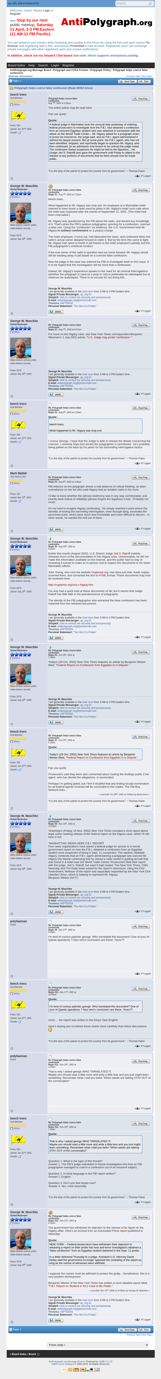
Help (31, 65)
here (89, 107)
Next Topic (147, 76)
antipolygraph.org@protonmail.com (76, 300)
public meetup (22, 25)
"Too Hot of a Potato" (84, 306)
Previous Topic (133, 76)
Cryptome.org (99, 572)
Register (15, 13)
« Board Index (18, 1354)
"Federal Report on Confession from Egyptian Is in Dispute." (93, 665)
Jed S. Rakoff (122, 553)
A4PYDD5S (66, 303)
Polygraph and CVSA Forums (70, 70)
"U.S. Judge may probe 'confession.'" (109, 337)
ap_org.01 (86, 294)
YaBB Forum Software (62, 1364)
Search (43, 65)
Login (46, 10)
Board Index (16, 65)
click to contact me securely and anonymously (85, 297)
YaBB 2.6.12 (105, 1361)
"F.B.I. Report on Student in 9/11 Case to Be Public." (80, 1286)
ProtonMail (77, 46)
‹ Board (31, 1354)
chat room (79, 55)
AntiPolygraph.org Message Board (30, 70)
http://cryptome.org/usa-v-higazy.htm (70, 584)
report (123, 1230)
